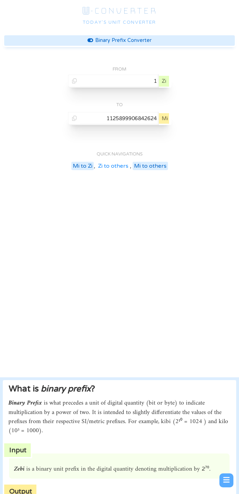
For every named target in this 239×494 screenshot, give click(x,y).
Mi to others (150, 165)
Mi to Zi (82, 165)
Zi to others (113, 165)
